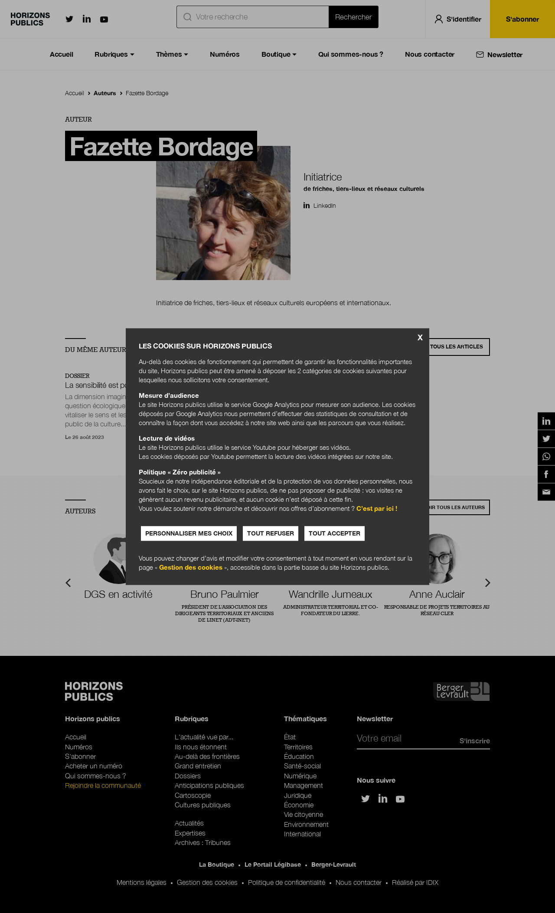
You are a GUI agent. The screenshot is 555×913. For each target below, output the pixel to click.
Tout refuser (270, 533)
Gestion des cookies (190, 567)
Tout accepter (334, 533)
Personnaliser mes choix (188, 533)
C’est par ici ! (376, 508)
